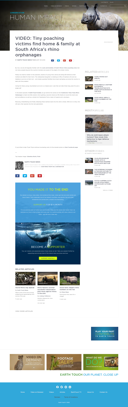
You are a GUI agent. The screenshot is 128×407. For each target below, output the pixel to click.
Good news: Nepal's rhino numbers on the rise (102, 99)
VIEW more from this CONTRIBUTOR (52, 166)
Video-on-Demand (56, 6)
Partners (57, 397)
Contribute (104, 2)
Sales (111, 2)
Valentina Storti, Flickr (33, 156)
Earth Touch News (24, 60)
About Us (94, 6)
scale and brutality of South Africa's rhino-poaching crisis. (59, 67)
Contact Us (103, 6)
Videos (67, 6)
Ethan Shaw (65, 292)
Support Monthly (48, 258)
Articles (74, 6)
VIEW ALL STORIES (108, 190)
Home (46, 6)
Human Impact (36, 17)
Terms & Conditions (71, 397)
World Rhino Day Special (24, 287)
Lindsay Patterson (44, 296)
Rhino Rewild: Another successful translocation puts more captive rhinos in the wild (103, 88)
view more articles (24, 311)
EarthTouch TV (83, 6)
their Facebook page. (71, 147)
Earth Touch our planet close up (13, 4)
